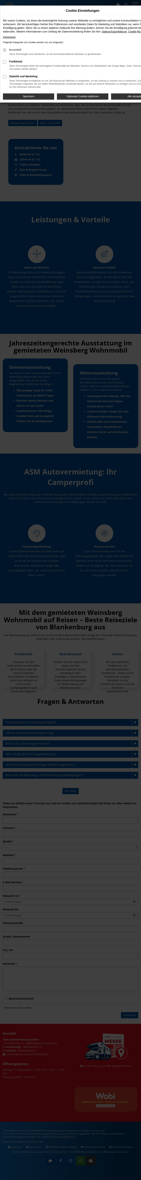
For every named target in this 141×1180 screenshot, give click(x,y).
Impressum (9, 37)
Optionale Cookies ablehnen (82, 96)
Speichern (28, 96)
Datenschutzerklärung (114, 31)
